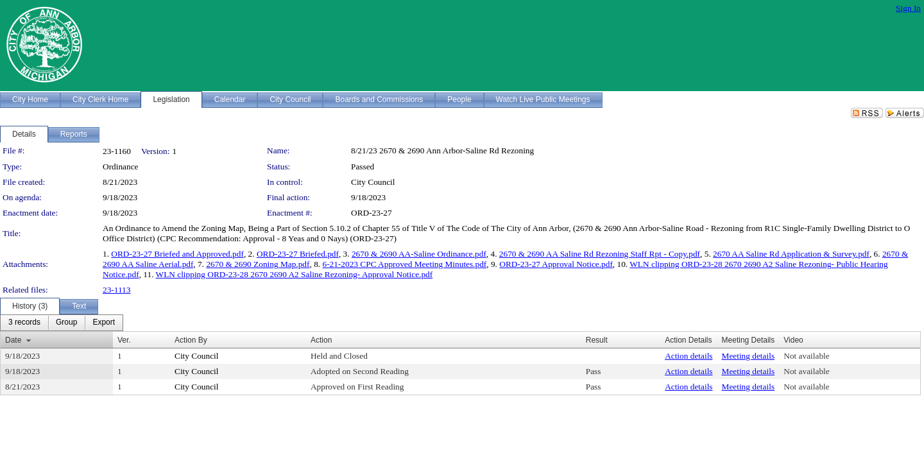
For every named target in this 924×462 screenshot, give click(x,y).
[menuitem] (24, 322)
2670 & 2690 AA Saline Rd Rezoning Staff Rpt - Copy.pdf (599, 254)
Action (321, 340)
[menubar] (61, 322)
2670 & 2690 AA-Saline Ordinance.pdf (419, 254)
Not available (806, 356)
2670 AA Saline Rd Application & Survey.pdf (791, 254)
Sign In (908, 8)
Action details (688, 356)
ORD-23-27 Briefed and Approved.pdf (177, 254)
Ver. (124, 340)
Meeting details (748, 356)
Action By (191, 340)
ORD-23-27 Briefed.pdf (298, 254)
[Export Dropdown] (104, 322)
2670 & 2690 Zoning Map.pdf (257, 264)
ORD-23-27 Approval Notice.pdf (556, 264)
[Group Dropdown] (66, 322)
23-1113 (116, 290)
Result (597, 340)
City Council (373, 182)
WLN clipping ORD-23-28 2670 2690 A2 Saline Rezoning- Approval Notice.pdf (294, 274)
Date (13, 340)
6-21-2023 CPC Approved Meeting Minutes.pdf (404, 264)
